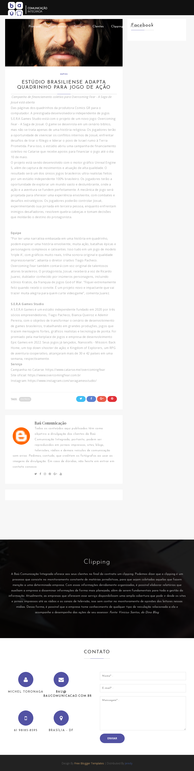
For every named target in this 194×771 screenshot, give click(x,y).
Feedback (156, 26)
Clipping (117, 26)
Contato (176, 26)
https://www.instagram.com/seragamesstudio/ (62, 381)
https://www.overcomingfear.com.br (55, 375)
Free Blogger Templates (89, 763)
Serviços (79, 26)
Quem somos (57, 26)
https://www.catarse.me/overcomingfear (75, 370)
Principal (35, 26)
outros (64, 74)
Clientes (98, 26)
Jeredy (128, 763)
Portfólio (136, 26)
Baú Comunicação (50, 422)
